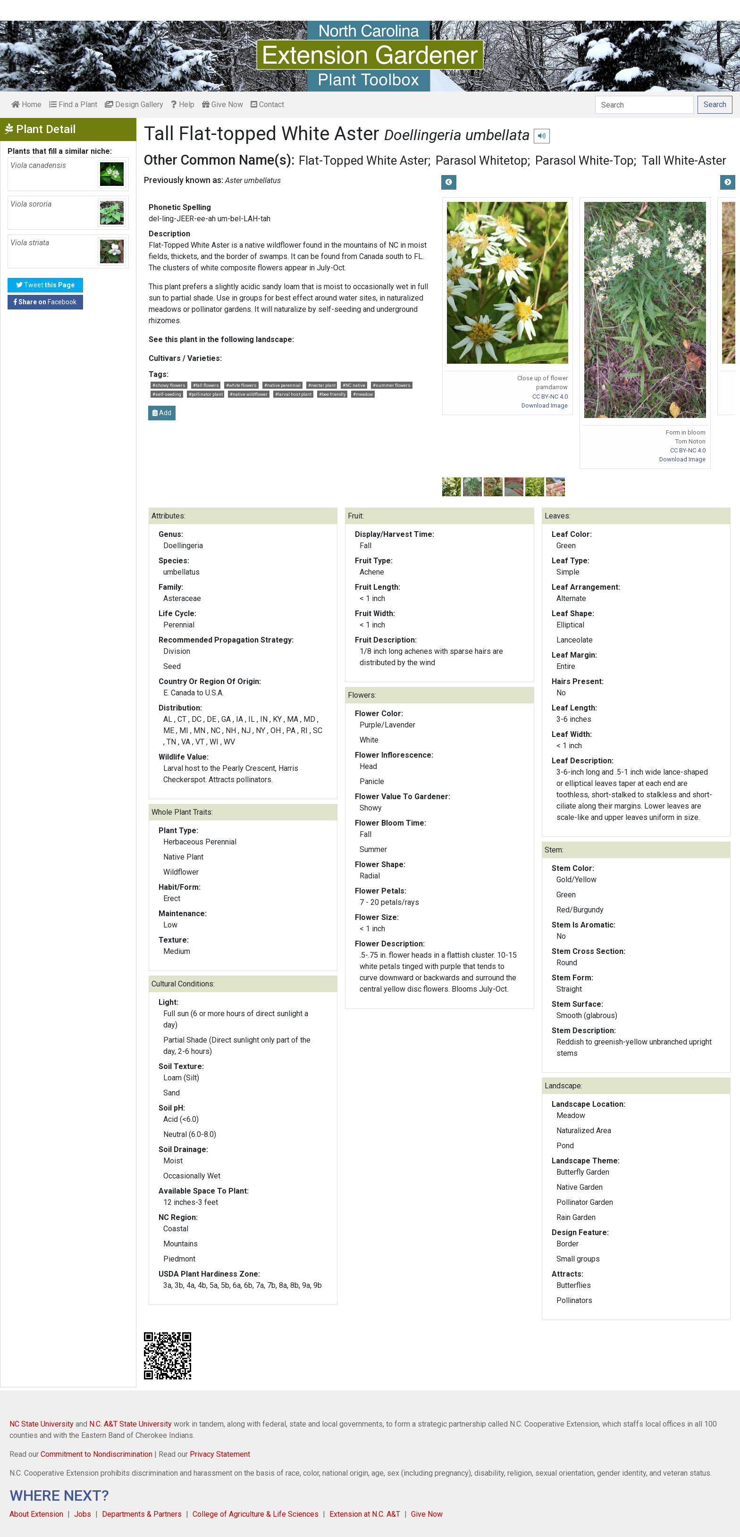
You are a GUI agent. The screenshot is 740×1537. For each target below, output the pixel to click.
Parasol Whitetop (482, 160)
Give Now (222, 104)
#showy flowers (168, 385)
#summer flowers (392, 385)
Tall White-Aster (683, 160)
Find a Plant (73, 104)
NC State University (41, 1424)
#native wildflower (249, 394)
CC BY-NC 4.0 (550, 396)
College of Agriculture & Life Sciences (256, 1514)
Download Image (544, 405)
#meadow (363, 394)
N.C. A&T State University (130, 1424)
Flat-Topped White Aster (363, 160)
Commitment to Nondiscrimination (96, 1454)
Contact (267, 104)
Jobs (82, 1514)
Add (161, 413)
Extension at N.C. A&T (364, 1514)
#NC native (354, 385)
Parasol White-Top (584, 160)
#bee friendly (332, 394)
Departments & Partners (142, 1514)
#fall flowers (206, 385)
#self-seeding (166, 394)
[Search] (644, 105)
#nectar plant (322, 385)
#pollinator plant (206, 394)
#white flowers (241, 385)
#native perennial (282, 385)
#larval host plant (293, 394)
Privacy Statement (220, 1454)
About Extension (36, 1514)
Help (182, 104)
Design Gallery (134, 104)
